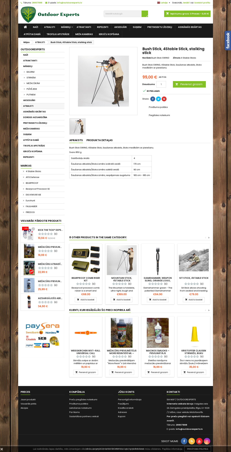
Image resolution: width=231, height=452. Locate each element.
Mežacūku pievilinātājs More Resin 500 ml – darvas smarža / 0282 (50, 247)
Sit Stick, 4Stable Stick (193, 278)
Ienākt (186, 2)
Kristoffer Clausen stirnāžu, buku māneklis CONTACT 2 (193, 353)
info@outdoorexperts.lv (69, 2)
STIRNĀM (31, 77)
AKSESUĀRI (120, 27)
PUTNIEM (31, 94)
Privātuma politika (78, 403)
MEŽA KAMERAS (84, 34)
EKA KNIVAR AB (33, 194)
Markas (26, 166)
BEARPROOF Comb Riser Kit (86, 279)
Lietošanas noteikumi (80, 408)
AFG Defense (32, 177)
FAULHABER (31, 206)
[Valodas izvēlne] (164, 3)
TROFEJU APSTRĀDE (58, 34)
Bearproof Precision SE (37, 188)
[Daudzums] (161, 84)
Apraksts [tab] (76, 140)
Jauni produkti (28, 399)
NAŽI (35, 27)
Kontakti (173, 392)
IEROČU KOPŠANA (109, 34)
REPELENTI (102, 27)
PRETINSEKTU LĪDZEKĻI (159, 27)
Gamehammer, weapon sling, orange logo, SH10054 (158, 280)
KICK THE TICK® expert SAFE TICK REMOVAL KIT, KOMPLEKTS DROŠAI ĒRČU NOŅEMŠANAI (50, 230)
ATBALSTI (49, 27)
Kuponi (121, 416)
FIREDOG (30, 212)
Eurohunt (30, 200)
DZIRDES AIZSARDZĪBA (35, 117)
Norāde (146, 57)
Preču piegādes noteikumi (83, 399)
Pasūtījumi (123, 403)
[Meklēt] (126, 14)
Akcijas (24, 408)
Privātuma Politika (197, 449)
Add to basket (85, 299)
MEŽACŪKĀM (33, 83)
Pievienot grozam (188, 84)
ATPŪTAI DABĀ (32, 34)
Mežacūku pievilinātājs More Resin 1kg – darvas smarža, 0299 (50, 281)
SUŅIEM (137, 27)
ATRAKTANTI (84, 27)
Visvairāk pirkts (28, 403)
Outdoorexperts (33, 49)
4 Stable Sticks (33, 171)
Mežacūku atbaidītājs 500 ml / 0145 (50, 264)
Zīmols (176, 57)
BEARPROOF (31, 183)
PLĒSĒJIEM (32, 88)
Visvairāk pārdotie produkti (41, 221)
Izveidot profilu (202, 2)
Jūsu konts (126, 392)
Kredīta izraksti (125, 408)
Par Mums (74, 412)
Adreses (122, 412)
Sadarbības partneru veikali (84, 416)
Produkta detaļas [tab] (100, 140)
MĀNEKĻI (66, 27)
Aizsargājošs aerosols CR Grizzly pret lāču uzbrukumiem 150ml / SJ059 (50, 298)
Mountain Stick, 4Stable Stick (121, 279)
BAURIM (30, 71)
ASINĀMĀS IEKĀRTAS (190, 27)
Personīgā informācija (129, 399)
